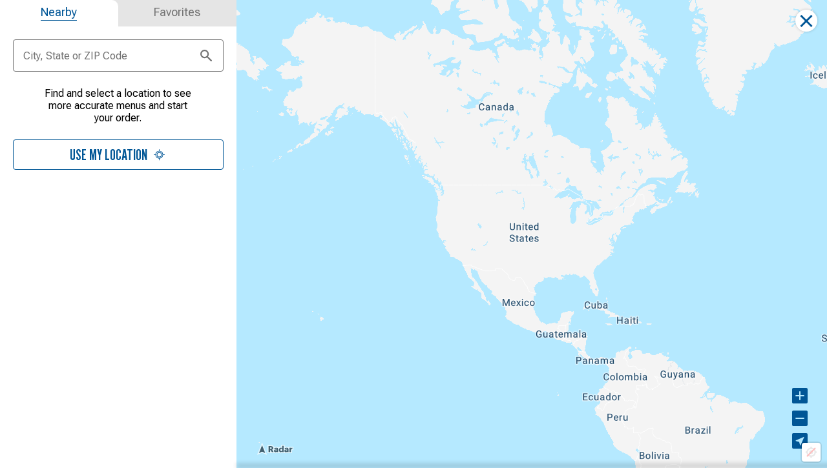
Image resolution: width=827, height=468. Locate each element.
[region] (531, 234)
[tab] (59, 13)
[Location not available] (811, 452)
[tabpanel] (118, 136)
